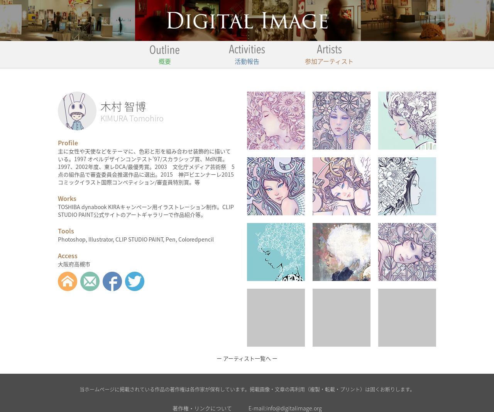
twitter (134, 281)
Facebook (112, 281)
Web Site (67, 281)
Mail (90, 281)
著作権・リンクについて (202, 408)
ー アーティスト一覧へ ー (247, 358)
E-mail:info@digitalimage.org (285, 408)
